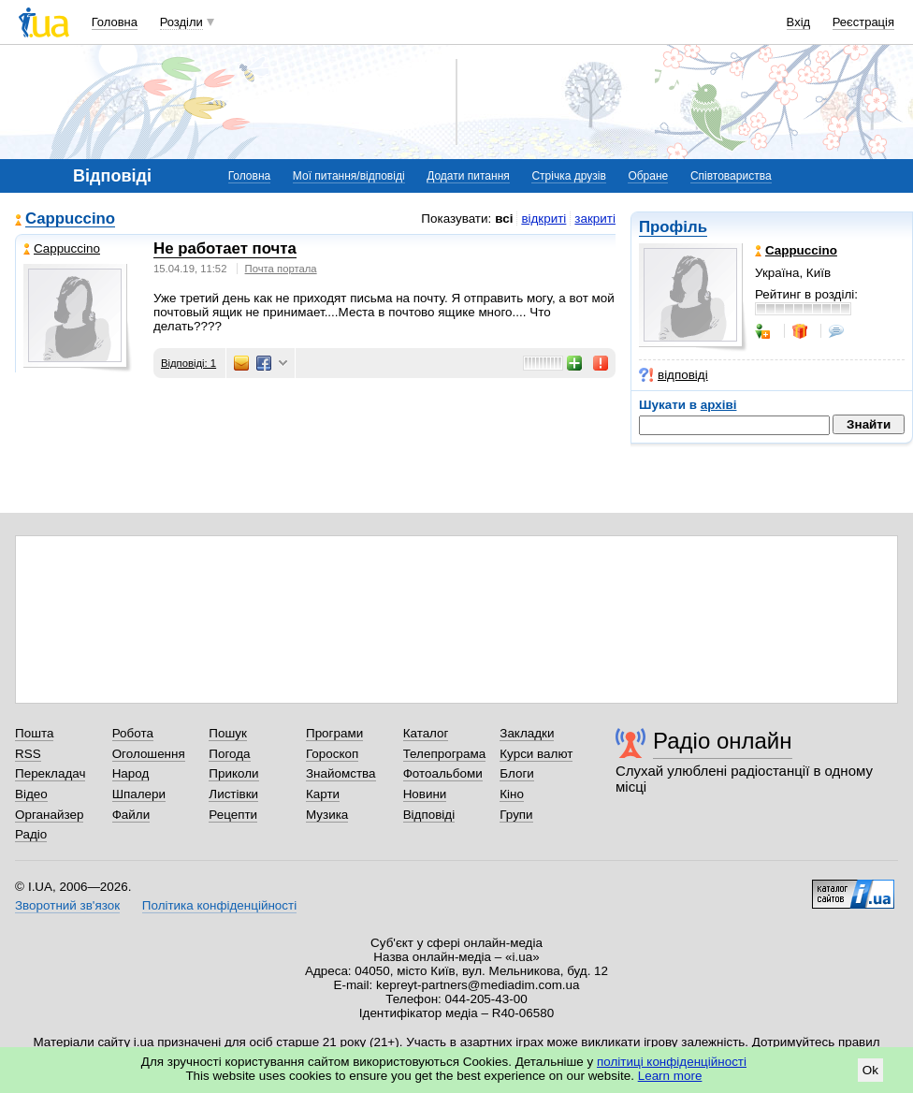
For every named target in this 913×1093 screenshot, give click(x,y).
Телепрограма (444, 754)
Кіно (512, 794)
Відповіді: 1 (188, 363)
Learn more (670, 1076)
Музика (327, 815)
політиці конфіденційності (671, 1062)
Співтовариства (731, 175)
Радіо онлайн (722, 740)
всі (504, 218)
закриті (595, 218)
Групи (516, 815)
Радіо (31, 834)
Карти (323, 794)
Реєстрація (863, 22)
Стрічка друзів (568, 175)
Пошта (34, 733)
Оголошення (148, 754)
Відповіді (429, 815)
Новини (425, 794)
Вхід (799, 22)
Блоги (517, 773)
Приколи (233, 773)
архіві (719, 405)
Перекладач (50, 773)
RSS (28, 754)
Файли (131, 815)
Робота (132, 733)
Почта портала (281, 268)
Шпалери (139, 794)
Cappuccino (70, 219)
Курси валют (536, 754)
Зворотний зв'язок (67, 905)
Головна (115, 22)
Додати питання (468, 175)
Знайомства (341, 773)
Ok (870, 1070)
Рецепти (233, 815)
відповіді (673, 375)
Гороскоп (332, 754)
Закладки (527, 733)
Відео (31, 794)
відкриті (543, 218)
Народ (131, 773)
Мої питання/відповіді (349, 175)
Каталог (426, 733)
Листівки (233, 794)
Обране (648, 175)
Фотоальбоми (443, 773)
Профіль (673, 227)
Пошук (228, 733)
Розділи (181, 22)
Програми (334, 733)
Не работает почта (225, 248)
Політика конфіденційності (219, 905)
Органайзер (49, 815)
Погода (229, 754)
